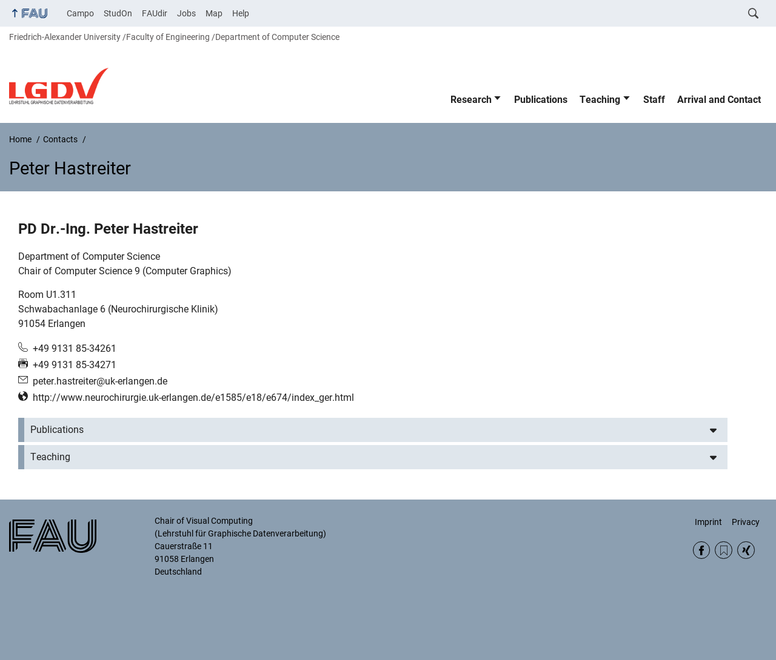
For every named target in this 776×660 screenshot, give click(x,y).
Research (471, 99)
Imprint (708, 522)
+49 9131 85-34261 (74, 348)
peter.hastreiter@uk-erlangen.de (100, 381)
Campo (80, 13)
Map (214, 13)
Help (240, 13)
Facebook (702, 550)
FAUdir (154, 13)
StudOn (118, 13)
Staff (654, 99)
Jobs (186, 13)
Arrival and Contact (719, 99)
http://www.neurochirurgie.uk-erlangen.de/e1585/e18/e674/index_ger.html (193, 397)
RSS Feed (723, 550)
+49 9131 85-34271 (74, 365)
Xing (746, 550)
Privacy (746, 522)
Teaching (600, 99)
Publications (540, 99)
